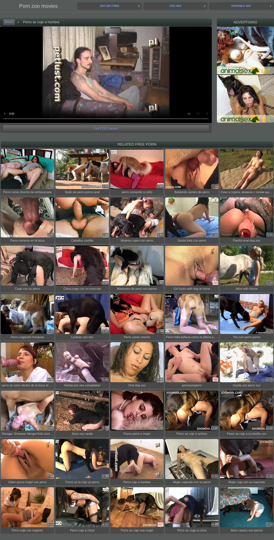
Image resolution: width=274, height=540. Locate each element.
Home (9, 22)
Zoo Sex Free (109, 5)
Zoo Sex (175, 5)
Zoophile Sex (241, 5)
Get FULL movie (106, 128)
